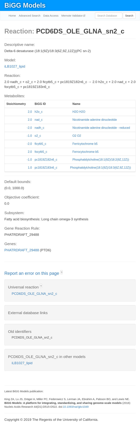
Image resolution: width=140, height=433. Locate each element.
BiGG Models (25, 5)
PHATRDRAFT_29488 (21, 250)
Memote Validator (72, 15)
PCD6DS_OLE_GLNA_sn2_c (34, 294)
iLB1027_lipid (14, 66)
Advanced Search (29, 15)
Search (129, 15)
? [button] (61, 272)
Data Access (50, 15)
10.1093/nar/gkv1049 (76, 406)
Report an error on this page (32, 273)
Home (12, 15)
